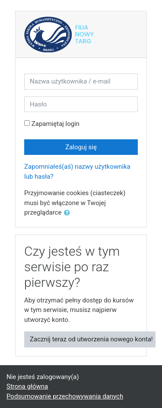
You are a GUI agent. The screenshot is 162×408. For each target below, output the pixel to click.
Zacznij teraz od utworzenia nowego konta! (91, 339)
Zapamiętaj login (55, 124)
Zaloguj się (81, 147)
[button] (68, 213)
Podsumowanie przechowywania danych (64, 396)
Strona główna (27, 386)
